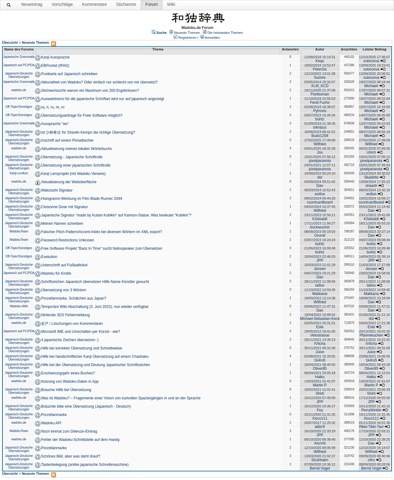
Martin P (320, 385)
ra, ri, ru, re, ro (52, 107)
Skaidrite (371, 177)
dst (319, 177)
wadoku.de (18, 90)
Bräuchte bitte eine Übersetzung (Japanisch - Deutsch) (86, 406)
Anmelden (212, 37)
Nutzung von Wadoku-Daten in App (69, 381)
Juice (320, 352)
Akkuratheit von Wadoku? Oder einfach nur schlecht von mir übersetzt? (99, 82)
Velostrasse (319, 335)
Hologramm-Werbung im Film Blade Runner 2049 (81, 198)
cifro (371, 460)
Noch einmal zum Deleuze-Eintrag (69, 431)
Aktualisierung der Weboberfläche (68, 182)
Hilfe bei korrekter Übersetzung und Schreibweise (81, 348)
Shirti (320, 393)
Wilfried (320, 144)
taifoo (319, 285)
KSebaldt (320, 219)
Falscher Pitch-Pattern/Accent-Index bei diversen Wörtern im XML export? (101, 232)
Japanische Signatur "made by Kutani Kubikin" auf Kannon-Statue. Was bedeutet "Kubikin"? (116, 215)
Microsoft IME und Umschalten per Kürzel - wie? (80, 331)
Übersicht (10, 42)
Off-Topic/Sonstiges (19, 106)
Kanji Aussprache (55, 57)
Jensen (320, 269)
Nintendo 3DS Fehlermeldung (65, 315)
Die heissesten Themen (225, 32)
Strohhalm (320, 460)
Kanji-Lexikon (19, 173)
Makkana (320, 294)
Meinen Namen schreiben (62, 223)
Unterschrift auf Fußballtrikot (64, 265)
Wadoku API (51, 423)
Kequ (320, 61)
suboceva (371, 61)
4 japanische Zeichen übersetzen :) (69, 340)
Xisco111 (319, 418)
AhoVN (320, 443)
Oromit (319, 235)
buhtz (319, 119)
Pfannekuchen (371, 335)
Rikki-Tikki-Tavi (371, 427)
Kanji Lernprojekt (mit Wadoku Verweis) (73, 173)
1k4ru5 (320, 360)
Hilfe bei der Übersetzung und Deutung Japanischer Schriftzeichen (95, 365)
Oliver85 (320, 368)
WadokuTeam (19, 231)
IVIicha (320, 343)
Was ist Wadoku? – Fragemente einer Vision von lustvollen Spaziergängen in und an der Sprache (120, 398)
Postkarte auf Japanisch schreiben (69, 74)
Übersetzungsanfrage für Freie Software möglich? (82, 115)
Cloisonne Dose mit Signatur (64, 207)
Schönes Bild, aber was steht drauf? (70, 456)
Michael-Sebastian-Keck (320, 319)
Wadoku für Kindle (56, 273)
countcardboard (319, 202)
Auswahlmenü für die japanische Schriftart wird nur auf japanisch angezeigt (102, 99)
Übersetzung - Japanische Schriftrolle (71, 157)
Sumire (320, 77)
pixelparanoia (320, 161)
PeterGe (320, 69)
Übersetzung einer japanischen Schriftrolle (75, 165)
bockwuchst (320, 227)
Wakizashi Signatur (56, 190)
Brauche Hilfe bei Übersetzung (66, 390)
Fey (320, 410)
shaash (371, 186)
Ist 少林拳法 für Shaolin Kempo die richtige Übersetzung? (88, 132)
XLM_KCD (320, 86)
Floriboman (320, 94)
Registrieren (187, 37)
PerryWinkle (371, 410)
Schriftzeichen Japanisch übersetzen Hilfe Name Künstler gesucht (95, 282)
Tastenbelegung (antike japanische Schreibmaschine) (84, 464)
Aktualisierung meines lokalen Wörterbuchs (76, 149)
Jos (320, 152)
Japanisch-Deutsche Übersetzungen (19, 75)
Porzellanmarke (53, 415)
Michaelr (371, 86)
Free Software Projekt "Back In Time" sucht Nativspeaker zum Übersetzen (101, 248)
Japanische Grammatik (18, 56)
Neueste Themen (187, 32)
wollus (320, 194)
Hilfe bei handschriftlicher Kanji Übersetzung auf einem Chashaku (94, 356)
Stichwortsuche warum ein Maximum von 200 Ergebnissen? (90, 90)
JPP (319, 260)
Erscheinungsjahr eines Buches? (68, 373)
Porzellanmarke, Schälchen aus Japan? (73, 298)
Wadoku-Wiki (19, 306)
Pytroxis (320, 111)
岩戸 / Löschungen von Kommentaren (72, 323)
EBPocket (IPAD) (55, 65)
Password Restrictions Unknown (67, 240)
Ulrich (371, 152)
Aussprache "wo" (55, 124)
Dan (319, 186)
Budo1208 (320, 136)
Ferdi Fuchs (319, 102)
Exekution (49, 257)
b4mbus (320, 127)
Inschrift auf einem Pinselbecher (67, 140)
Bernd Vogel (320, 468)
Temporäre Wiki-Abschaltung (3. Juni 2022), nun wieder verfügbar (95, 307)
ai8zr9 (320, 427)
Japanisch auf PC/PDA (18, 65)
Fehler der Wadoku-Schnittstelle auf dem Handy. (80, 440)
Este (320, 327)
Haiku (320, 377)
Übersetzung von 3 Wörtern (63, 290)
